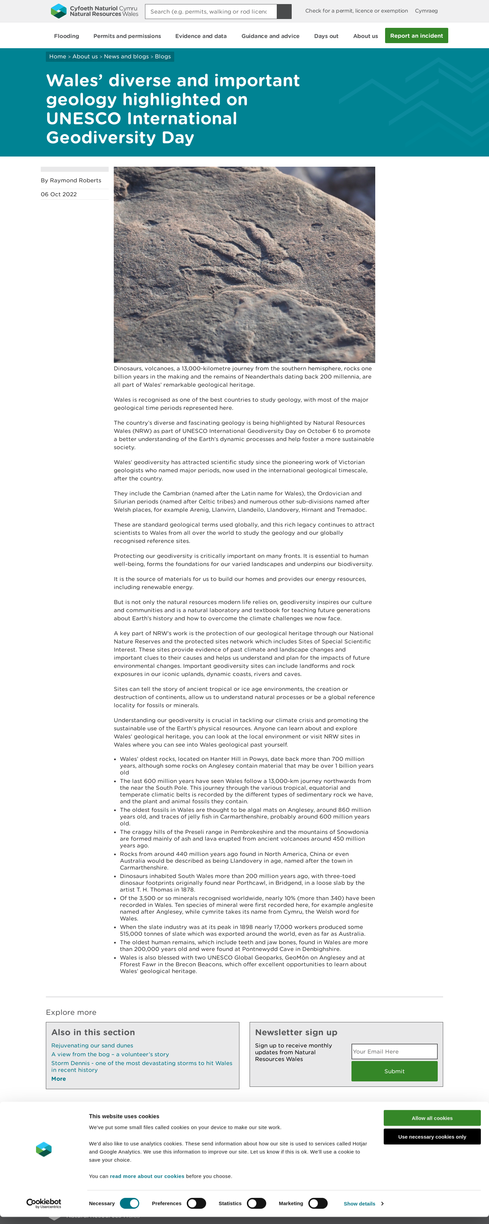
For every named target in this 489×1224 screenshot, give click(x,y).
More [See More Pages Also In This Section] (58, 1078)
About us (85, 56)
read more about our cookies (147, 1183)
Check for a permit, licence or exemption (356, 10)
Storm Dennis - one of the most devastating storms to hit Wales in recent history (141, 1066)
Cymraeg (426, 10)
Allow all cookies (432, 1125)
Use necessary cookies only (432, 1144)
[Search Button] (284, 11)
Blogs (163, 56)
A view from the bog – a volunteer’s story (110, 1054)
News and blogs (126, 56)
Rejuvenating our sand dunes (92, 1045)
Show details (360, 1210)
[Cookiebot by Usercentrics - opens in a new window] (44, 1211)
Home (57, 56)
